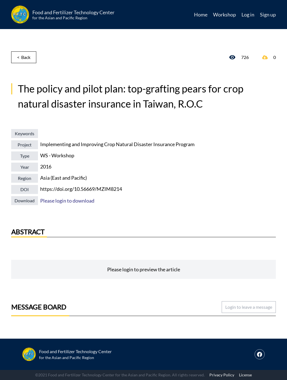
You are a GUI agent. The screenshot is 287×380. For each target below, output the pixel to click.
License (245, 374)
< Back (23, 57)
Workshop (224, 14)
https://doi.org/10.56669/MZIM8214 (81, 189)
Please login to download (67, 201)
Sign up (268, 14)
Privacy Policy (221, 374)
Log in (247, 14)
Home (200, 14)
